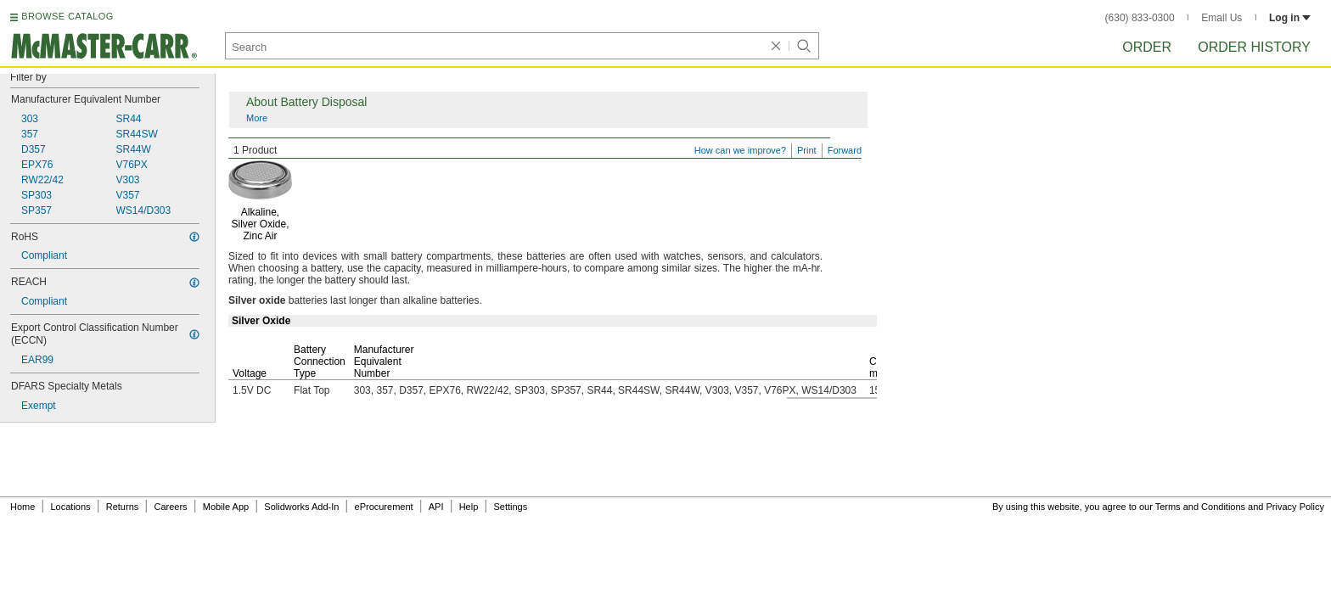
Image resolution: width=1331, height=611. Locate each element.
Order (1146, 47)
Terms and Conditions (1200, 507)
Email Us (1221, 18)
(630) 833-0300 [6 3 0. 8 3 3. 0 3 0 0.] (1140, 18)
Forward (845, 150)
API (436, 507)
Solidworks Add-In (301, 507)
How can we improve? (740, 150)
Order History (1254, 47)
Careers (170, 507)
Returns (122, 507)
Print (807, 150)
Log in (1290, 18)
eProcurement (384, 507)
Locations (71, 507)
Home (22, 507)
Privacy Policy (1295, 507)
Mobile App (226, 507)
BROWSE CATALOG (67, 16)
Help (469, 507)
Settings (510, 507)
